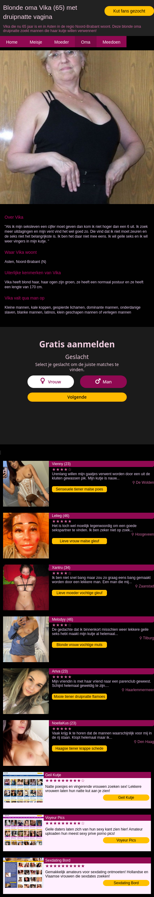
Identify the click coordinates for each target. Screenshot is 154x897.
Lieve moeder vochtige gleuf (79, 593)
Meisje (36, 42)
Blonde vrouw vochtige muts (79, 645)
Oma (85, 42)
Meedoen (111, 42)
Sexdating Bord (126, 883)
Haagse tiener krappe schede (80, 748)
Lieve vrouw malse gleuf (79, 541)
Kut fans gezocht (129, 11)
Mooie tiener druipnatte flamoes (79, 696)
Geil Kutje (126, 797)
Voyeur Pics (126, 840)
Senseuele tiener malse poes (79, 489)
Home (11, 42)
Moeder (61, 42)
